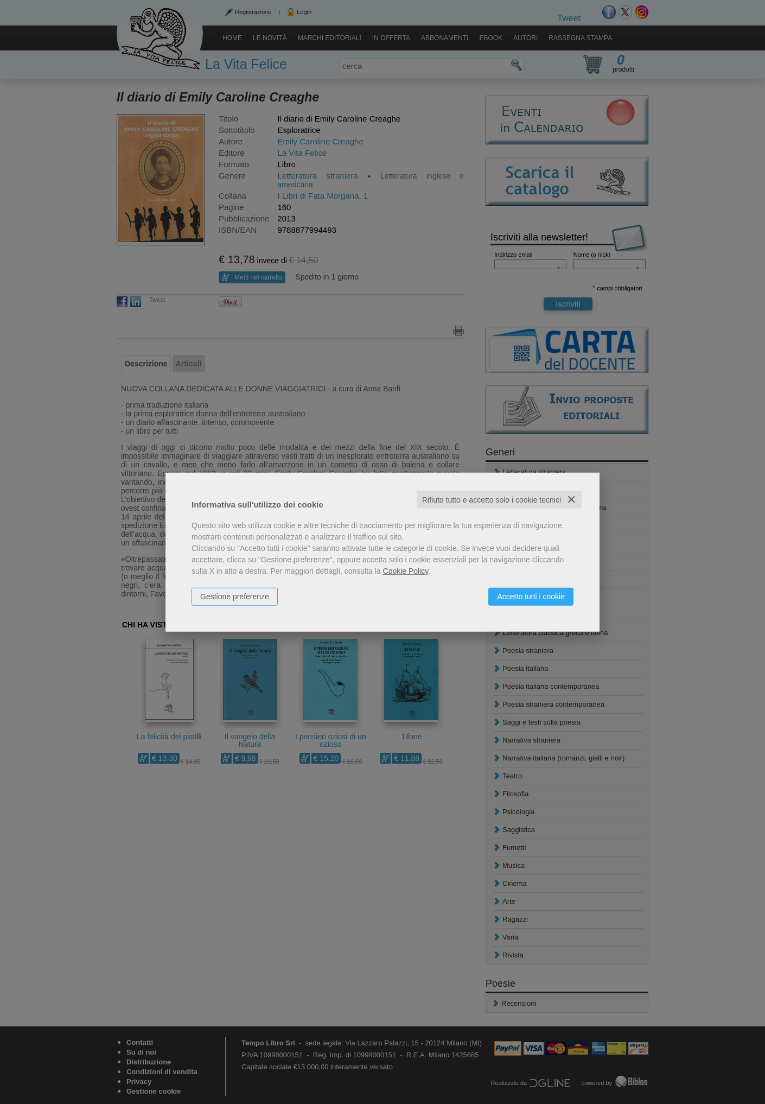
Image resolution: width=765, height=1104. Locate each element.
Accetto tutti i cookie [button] (531, 596)
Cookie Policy (406, 570)
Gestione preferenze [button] (234, 596)
